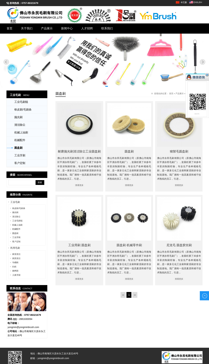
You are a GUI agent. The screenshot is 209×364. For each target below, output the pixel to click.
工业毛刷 (15, 95)
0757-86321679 (29, 3)
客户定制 (19, 163)
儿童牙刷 (16, 275)
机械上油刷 (21, 132)
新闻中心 (67, 28)
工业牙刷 (19, 155)
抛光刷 (18, 117)
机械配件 (19, 140)
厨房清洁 (16, 258)
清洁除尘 (19, 124)
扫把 (14, 267)
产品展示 (47, 28)
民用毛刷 (15, 248)
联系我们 (107, 28)
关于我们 (27, 28)
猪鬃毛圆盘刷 (179, 151)
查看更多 (79, 185)
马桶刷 (15, 262)
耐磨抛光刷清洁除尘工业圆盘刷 (79, 151)
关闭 (207, 75)
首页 (9, 28)
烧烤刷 (15, 271)
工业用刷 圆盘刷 (89, 244)
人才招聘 (87, 28)
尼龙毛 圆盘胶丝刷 (159, 245)
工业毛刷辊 (21, 102)
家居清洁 (16, 254)
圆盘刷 (129, 151)
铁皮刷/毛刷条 (22, 109)
